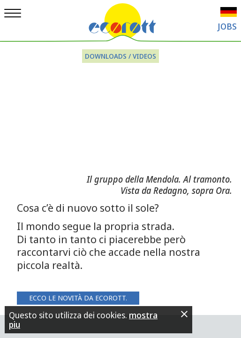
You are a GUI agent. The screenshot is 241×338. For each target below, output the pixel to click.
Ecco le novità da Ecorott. (78, 297)
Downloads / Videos (120, 56)
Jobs (227, 26)
